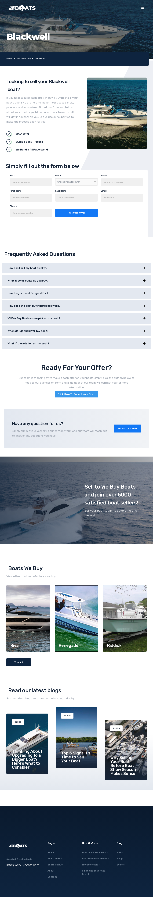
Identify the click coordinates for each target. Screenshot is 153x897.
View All (18, 662)
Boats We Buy (24, 58)
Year (12, 175)
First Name (15, 191)
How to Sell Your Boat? (95, 852)
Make (58, 175)
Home (9, 58)
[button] (142, 8)
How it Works (54, 858)
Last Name (60, 191)
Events (121, 864)
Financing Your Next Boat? (93, 872)
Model (104, 175)
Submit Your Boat (127, 428)
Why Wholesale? (91, 864)
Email (104, 191)
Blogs (120, 858)
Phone (13, 206)
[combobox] (76, 182)
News (120, 852)
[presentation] (41, 228)
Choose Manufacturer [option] (68, 182)
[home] (22, 8)
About (51, 870)
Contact (52, 877)
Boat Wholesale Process (95, 858)
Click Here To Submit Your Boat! (76, 394)
